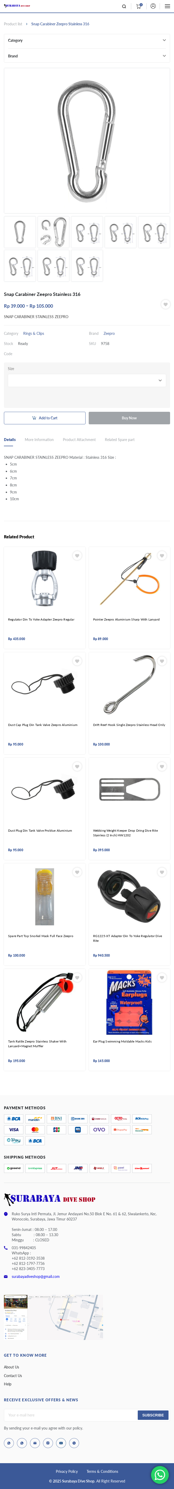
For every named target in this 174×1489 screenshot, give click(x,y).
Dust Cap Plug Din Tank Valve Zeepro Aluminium (42, 725)
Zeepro (109, 333)
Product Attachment (79, 439)
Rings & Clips (33, 333)
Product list (13, 24)
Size (11, 368)
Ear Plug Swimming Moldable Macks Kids (122, 1041)
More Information (39, 439)
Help (7, 1384)
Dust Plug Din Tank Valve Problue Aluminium (40, 830)
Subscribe (153, 1415)
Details (10, 439)
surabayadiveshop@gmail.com (36, 1276)
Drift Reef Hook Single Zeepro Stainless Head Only (129, 725)
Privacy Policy (67, 1471)
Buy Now (129, 418)
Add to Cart (48, 418)
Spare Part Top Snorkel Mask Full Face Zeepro (40, 936)
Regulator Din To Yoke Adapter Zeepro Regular (41, 619)
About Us (11, 1367)
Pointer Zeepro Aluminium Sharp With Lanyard (126, 619)
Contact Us (13, 1375)
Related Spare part (120, 439)
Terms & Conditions (102, 1471)
